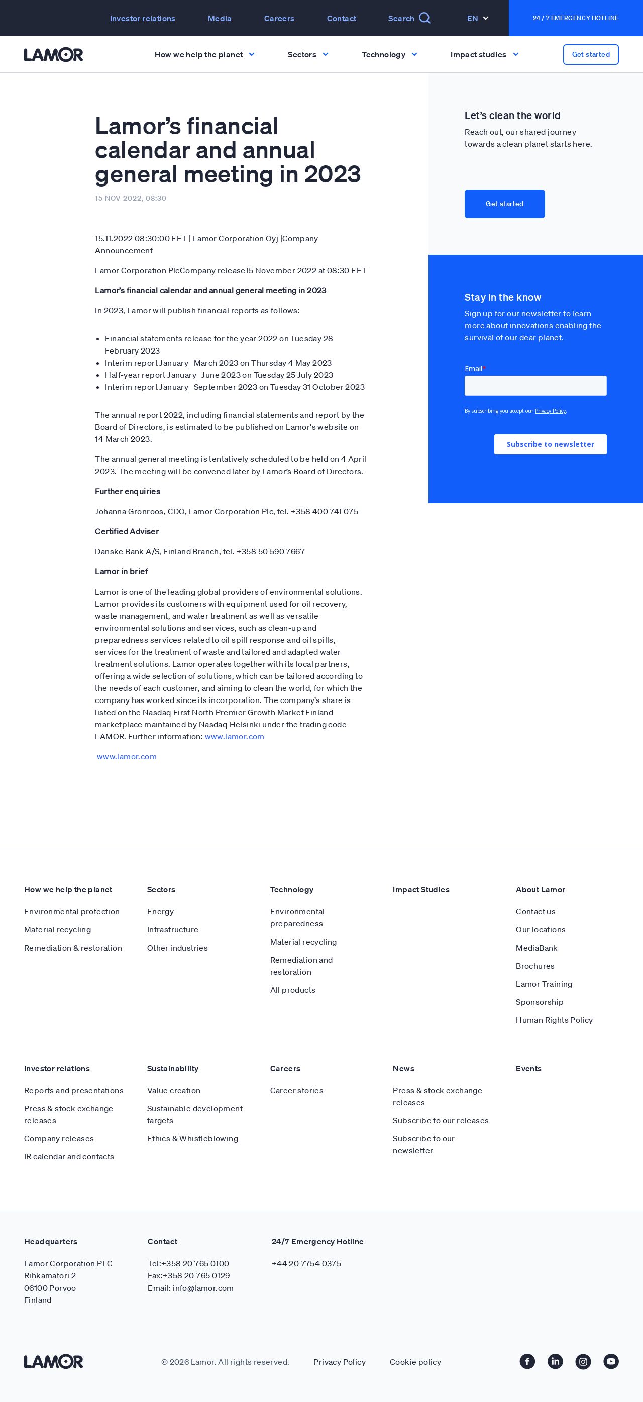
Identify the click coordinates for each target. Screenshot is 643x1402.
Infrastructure (173, 929)
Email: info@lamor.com (191, 1287)
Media (220, 18)
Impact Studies (421, 889)
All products (293, 990)
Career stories (297, 1090)
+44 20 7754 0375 (306, 1263)
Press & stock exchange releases (69, 1114)
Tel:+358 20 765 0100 (188, 1263)
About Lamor (540, 889)
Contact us (536, 911)
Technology (292, 889)
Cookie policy (415, 1362)
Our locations (541, 929)
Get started (591, 54)
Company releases (59, 1138)
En (478, 18)
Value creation (174, 1090)
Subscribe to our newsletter (424, 1144)
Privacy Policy (339, 1362)
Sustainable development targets (195, 1114)
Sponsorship (540, 1002)
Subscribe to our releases (441, 1120)
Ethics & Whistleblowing (192, 1138)
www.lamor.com (235, 736)
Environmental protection (72, 911)
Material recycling (57, 929)
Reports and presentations (74, 1090)
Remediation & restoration (73, 948)
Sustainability (173, 1068)
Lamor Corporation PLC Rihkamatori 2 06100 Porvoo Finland (68, 1281)
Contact (342, 18)
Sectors (161, 889)
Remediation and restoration (301, 966)
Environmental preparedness (297, 917)
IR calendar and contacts (69, 1156)
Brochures (535, 966)
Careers (279, 18)
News (403, 1068)
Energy (160, 911)
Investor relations (143, 18)
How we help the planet (68, 889)
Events (529, 1068)
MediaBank (537, 948)
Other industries (177, 948)
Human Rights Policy (554, 1020)
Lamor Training (544, 984)
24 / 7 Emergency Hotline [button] (576, 18)
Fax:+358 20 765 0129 (189, 1275)
